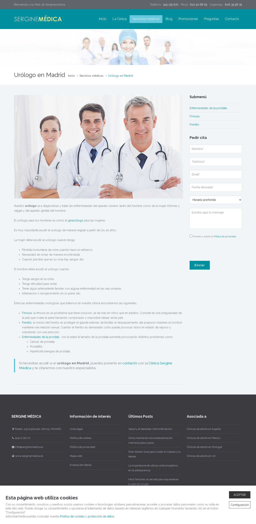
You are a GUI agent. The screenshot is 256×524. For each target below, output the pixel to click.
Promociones (188, 19)
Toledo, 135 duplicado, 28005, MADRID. (35, 428)
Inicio (102, 19)
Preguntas (211, 19)
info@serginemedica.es (26, 446)
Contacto (232, 19)
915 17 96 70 (19, 437)
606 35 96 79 (233, 4)
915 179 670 (170, 4)
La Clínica (119, 19)
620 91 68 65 (198, 4)
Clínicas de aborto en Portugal (203, 446)
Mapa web (75, 455)
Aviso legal (75, 428)
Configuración (240, 504)
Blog (168, 19)
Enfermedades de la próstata (40, 337)
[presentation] (216, 249)
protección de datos (101, 516)
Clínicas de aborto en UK (200, 455)
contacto (130, 363)
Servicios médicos (146, 19)
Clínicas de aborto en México (202, 437)
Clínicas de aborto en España (203, 428)
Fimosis (27, 313)
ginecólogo (75, 220)
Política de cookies (79, 437)
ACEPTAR (240, 494)
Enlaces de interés (79, 464)
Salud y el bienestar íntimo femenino (149, 428)
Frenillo (27, 322)
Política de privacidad (225, 236)
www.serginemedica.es (26, 455)
